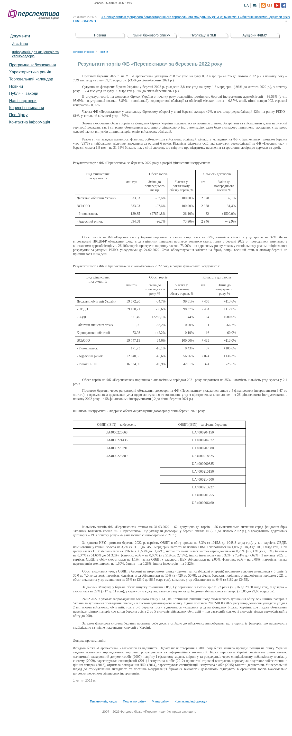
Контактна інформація (29, 122)
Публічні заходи (23, 93)
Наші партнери (22, 100)
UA (246, 6)
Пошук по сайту (134, 701)
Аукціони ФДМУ (255, 35)
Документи (20, 36)
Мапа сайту (160, 701)
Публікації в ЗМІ (203, 35)
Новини (16, 86)
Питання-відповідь (103, 701)
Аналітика (20, 44)
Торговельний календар (31, 79)
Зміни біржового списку (151, 35)
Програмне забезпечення (32, 65)
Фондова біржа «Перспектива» (35, 14)
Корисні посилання (26, 107)
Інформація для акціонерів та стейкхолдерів (35, 54)
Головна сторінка (83, 51)
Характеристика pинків (30, 72)
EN (255, 6)
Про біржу (18, 115)
